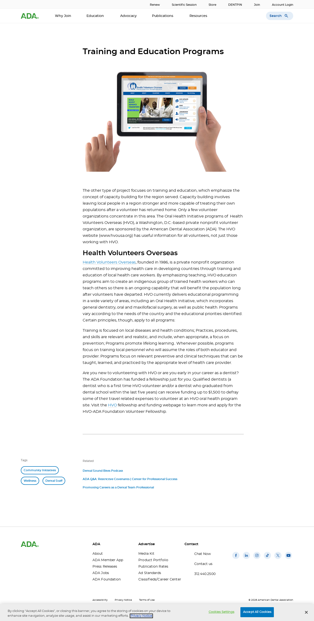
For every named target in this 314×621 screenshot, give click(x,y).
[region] (157, 612)
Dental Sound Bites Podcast (103, 470)
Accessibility (100, 600)
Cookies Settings (221, 612)
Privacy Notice (123, 600)
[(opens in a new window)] (236, 559)
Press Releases (104, 566)
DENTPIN (235, 4)
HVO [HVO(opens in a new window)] (112, 405)
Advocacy (128, 16)
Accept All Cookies (257, 612)
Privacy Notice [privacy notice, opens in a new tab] (141, 615)
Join (257, 4)
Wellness (30, 480)
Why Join (63, 16)
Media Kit (146, 553)
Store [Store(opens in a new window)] (212, 4)
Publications (163, 16)
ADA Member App (107, 560)
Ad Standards (149, 573)
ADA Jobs (100, 573)
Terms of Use (147, 600)
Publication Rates (153, 566)
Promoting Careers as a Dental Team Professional (118, 487)
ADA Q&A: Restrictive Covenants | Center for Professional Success (130, 479)
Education (96, 16)
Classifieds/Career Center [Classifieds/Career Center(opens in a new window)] (157, 579)
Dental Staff (53, 480)
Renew (155, 4)
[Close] (306, 612)
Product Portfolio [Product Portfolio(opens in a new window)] (153, 560)
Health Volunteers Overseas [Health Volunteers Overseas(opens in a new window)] (109, 262)
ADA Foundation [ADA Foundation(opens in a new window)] (106, 579)
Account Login (282, 4)
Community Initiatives (40, 470)
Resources (198, 16)
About (97, 553)
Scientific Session (184, 4)
